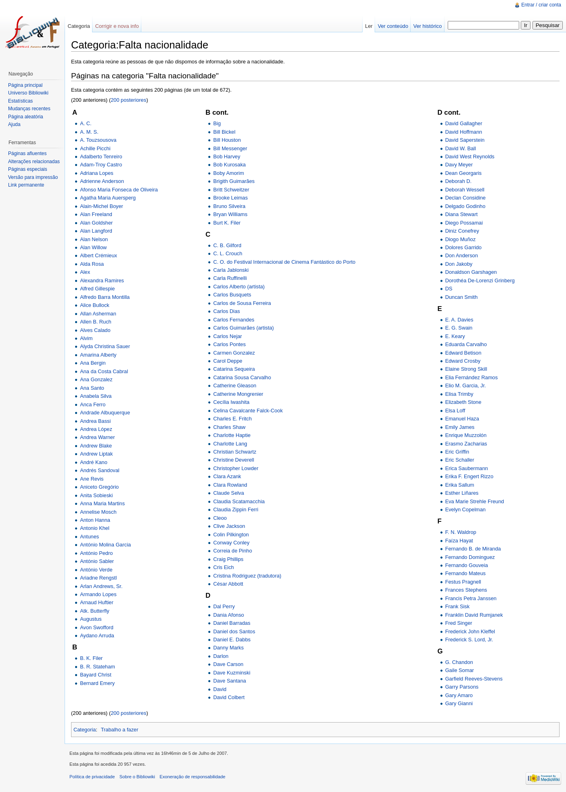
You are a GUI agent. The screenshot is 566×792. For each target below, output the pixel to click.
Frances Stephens (466, 590)
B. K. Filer (91, 658)
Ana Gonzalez (96, 379)
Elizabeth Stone (463, 402)
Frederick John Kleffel (470, 631)
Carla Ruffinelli (230, 278)
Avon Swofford (96, 627)
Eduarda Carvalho (466, 344)
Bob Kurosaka (229, 165)
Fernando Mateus (465, 573)
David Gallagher (463, 123)
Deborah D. (458, 181)
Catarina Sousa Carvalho (242, 377)
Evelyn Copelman (465, 509)
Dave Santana (229, 681)
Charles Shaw (229, 427)
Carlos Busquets (232, 295)
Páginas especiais (27, 169)
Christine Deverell (233, 460)
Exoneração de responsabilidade (192, 776)
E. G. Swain (459, 328)
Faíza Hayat (459, 541)
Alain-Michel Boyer (101, 206)
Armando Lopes (98, 594)
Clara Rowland (230, 485)
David (219, 689)
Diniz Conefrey (462, 231)
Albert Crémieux (98, 255)
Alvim (86, 338)
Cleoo (219, 518)
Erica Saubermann (466, 468)
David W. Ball (460, 148)
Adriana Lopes (96, 173)
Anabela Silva (95, 396)
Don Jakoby (459, 264)
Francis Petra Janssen (471, 598)
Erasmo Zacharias (466, 444)
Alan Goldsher (96, 223)
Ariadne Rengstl (98, 578)
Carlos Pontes (229, 344)
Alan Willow (93, 247)
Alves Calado (95, 330)
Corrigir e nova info (117, 26)
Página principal (25, 85)
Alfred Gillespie (97, 289)
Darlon (220, 656)
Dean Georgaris (463, 173)
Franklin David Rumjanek (474, 615)
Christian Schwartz (234, 452)
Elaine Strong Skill (466, 369)
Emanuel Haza (462, 419)
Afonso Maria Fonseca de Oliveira (119, 190)
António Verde (96, 570)
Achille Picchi (95, 148)
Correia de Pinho (232, 551)
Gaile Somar (459, 670)
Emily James (460, 427)
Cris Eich (223, 567)
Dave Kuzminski (231, 673)
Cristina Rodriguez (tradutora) (247, 576)
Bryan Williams (230, 214)
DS (449, 289)
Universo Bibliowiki (28, 93)
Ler (369, 26)
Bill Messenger (230, 148)
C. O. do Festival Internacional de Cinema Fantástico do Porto (284, 262)
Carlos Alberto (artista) (238, 287)
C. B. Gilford (227, 245)
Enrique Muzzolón (465, 435)
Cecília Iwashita (231, 402)
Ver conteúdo (393, 26)
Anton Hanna (95, 520)
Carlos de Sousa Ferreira (242, 303)
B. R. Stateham (97, 667)
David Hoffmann (463, 132)
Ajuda (14, 124)
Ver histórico (427, 26)
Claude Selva (228, 493)
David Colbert (229, 697)
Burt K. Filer (227, 223)
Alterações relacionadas (34, 161)
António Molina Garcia (105, 545)
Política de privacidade (92, 776)
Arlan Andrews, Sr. (101, 586)
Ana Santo (92, 388)
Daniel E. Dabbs (231, 640)
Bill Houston (227, 140)
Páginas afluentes (27, 153)
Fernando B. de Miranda (473, 549)
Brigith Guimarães (233, 181)
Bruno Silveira (229, 206)
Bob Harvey (226, 156)
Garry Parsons (462, 687)
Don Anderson (461, 255)
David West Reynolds (470, 156)
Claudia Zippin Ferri (235, 509)
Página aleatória (25, 117)
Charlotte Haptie (231, 435)
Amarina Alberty (98, 355)
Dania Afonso (228, 615)
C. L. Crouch (227, 253)
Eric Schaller (459, 460)
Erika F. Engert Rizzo (469, 476)
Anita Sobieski (96, 495)
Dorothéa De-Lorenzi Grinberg (480, 280)
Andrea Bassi (95, 421)
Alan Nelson (94, 239)
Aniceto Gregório (99, 487)
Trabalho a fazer (119, 730)
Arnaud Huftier (96, 602)
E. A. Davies (459, 320)
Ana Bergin (92, 363)
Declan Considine (465, 198)
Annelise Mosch (98, 512)
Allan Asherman (98, 314)
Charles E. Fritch (232, 419)
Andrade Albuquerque (105, 413)
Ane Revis (91, 479)
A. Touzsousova (98, 140)
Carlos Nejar (227, 336)
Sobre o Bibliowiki (137, 776)
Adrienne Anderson (102, 181)
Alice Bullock (94, 305)
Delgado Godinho (465, 206)
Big (217, 123)
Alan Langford (96, 231)
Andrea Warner (97, 437)
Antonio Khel (94, 528)
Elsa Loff (455, 411)
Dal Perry (224, 606)
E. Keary (455, 336)
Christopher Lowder (235, 468)
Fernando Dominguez (470, 557)
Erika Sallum (459, 485)
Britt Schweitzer (231, 190)
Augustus (90, 619)
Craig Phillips (228, 559)
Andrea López (96, 429)
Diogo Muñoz (460, 239)
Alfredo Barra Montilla (105, 297)
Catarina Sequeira (234, 369)
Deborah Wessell (464, 190)
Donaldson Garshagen (471, 272)
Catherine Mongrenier (238, 394)
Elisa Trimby (459, 394)
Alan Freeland (96, 214)
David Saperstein (464, 140)
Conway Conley (231, 543)
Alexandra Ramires (102, 280)
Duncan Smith (461, 297)
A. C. (85, 123)
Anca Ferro (92, 404)
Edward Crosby (462, 361)
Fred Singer (458, 623)
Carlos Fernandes (233, 320)
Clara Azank (227, 476)
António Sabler (97, 561)
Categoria (84, 730)
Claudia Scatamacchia (238, 501)
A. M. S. (89, 132)
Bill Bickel (224, 132)
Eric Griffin (457, 452)
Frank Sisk (457, 606)
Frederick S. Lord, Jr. (469, 640)
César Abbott (228, 584)
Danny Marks (228, 648)
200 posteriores (128, 100)
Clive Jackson (229, 526)
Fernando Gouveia (466, 565)
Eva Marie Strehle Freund (474, 501)
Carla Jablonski (231, 270)
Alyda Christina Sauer (105, 346)
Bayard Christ (95, 675)
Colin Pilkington (231, 535)
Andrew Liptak (96, 454)
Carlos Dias (226, 311)
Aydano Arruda (97, 635)
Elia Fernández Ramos (471, 377)
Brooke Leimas (230, 198)
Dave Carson (228, 664)
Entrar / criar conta (541, 5)
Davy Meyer (459, 165)
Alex (85, 272)
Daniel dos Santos (234, 631)
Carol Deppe (227, 361)
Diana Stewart (461, 214)
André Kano (93, 462)
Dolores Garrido (463, 247)
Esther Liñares (462, 493)
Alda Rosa (92, 264)
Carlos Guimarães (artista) (243, 328)
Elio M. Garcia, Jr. (465, 385)
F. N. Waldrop (460, 532)
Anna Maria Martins (102, 503)
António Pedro (96, 553)
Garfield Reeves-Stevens (474, 679)
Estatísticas (20, 101)
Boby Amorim (228, 173)
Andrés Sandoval (99, 470)
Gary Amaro (459, 695)
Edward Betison (463, 353)
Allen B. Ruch (95, 322)
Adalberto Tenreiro (101, 156)
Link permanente (26, 185)
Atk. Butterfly (94, 611)
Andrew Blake (96, 446)
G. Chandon (459, 662)
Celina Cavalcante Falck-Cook (248, 411)
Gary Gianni (459, 703)
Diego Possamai (464, 223)
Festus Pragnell (463, 582)
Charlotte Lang (230, 444)
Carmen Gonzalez (234, 353)
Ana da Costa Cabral (104, 371)
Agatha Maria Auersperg (108, 198)
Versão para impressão (33, 177)
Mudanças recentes (29, 108)
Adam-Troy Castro (101, 165)
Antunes (89, 537)
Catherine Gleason (234, 385)
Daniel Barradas (231, 623)
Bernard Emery (97, 683)
